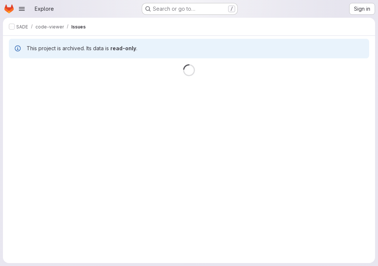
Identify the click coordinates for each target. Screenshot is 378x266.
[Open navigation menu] (22, 9)
